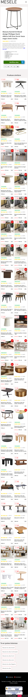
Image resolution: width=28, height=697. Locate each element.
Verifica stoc (16, 62)
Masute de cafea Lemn (8, 660)
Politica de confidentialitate (19, 681)
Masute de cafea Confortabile (10, 652)
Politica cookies (14, 683)
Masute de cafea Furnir (8, 656)
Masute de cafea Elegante (9, 664)
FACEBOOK (9, 677)
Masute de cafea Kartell (8, 647)
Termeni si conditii (6, 681)
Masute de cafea (6, 668)
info (12, 99)
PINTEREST (17, 677)
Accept (19, 696)
